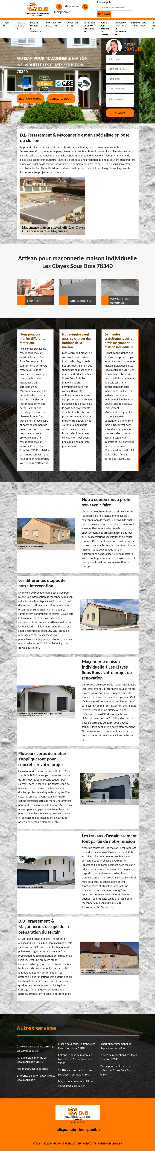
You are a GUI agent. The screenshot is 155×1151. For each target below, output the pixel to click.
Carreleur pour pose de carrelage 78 (120, 29)
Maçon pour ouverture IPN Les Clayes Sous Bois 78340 (75, 1083)
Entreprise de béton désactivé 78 (89, 27)
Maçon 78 (6, 24)
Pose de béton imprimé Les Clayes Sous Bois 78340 (32, 1060)
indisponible (67, 6)
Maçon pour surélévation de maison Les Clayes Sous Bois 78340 (116, 1070)
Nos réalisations (30, 98)
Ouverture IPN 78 (72, 24)
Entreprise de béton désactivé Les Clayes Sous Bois (36, 1077)
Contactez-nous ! (61, 98)
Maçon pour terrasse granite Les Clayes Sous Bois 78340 (76, 1046)
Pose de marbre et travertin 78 (35, 29)
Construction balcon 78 (54, 24)
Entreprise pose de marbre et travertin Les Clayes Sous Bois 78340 (75, 1059)
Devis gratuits (86, 1143)
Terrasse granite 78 (20, 26)
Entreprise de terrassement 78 (139, 26)
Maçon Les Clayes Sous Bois (32, 1068)
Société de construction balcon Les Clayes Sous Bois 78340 (75, 1072)
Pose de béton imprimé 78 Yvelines (105, 29)
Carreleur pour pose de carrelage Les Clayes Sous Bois (35, 1048)
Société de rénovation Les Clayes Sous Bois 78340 (118, 1057)
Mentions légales (110, 1143)
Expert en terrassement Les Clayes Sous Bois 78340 (115, 1046)
